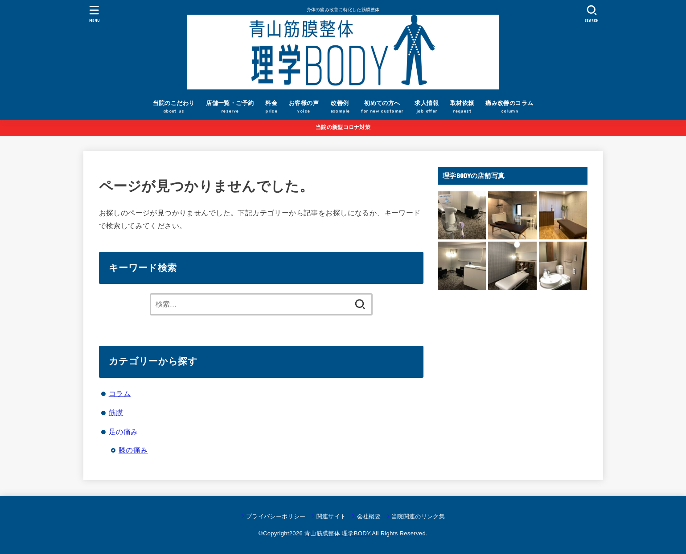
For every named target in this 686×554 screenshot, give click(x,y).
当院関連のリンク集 (418, 516)
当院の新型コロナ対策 (343, 127)
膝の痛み (133, 450)
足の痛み (123, 432)
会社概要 (369, 516)
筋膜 (116, 412)
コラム (120, 393)
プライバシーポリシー (275, 516)
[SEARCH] (592, 13)
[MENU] (94, 13)
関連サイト (331, 516)
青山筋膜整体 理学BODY (337, 533)
